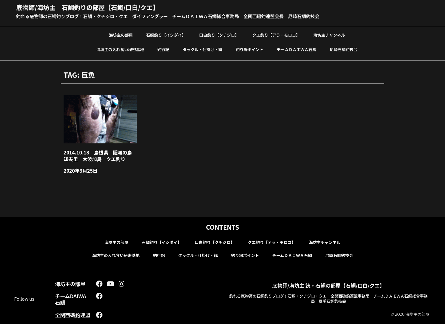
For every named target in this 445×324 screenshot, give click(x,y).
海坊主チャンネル (329, 35)
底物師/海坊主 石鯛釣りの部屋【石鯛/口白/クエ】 (87, 7)
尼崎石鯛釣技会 (344, 49)
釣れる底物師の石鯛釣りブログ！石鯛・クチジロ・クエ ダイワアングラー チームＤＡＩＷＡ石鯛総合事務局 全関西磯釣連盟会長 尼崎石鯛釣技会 (167, 16)
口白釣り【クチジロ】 (219, 35)
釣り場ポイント (249, 49)
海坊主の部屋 (121, 35)
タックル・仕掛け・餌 (202, 49)
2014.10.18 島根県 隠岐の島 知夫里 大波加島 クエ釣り (100, 155)
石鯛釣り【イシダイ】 (166, 35)
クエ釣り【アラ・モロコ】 (276, 35)
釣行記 (163, 49)
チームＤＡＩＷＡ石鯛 (296, 49)
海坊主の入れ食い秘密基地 (120, 49)
